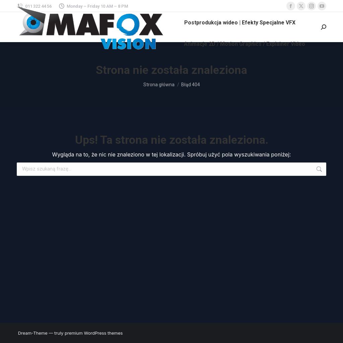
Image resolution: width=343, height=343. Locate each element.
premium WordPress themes (94, 333)
